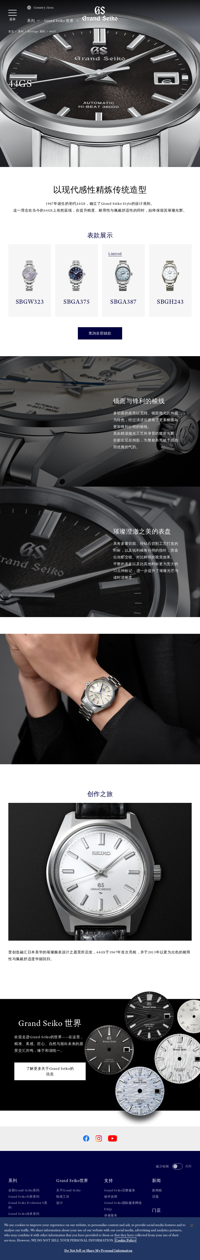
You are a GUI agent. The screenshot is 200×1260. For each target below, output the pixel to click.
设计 (59, 1203)
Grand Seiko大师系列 (24, 1197)
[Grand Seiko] (99, 13)
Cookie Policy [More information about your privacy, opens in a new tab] (125, 1241)
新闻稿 (157, 1190)
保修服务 (110, 1215)
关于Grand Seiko (68, 1190)
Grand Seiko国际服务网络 (123, 1203)
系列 (33, 21)
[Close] (191, 1226)
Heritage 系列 (36, 31)
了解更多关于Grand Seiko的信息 (50, 1071)
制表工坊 (63, 1197)
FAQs (108, 1209)
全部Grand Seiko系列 (24, 1190)
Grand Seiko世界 (72, 1180)
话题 (155, 1197)
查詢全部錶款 (100, 333)
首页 (11, 31)
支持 (108, 1180)
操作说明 (110, 1197)
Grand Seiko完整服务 (119, 1190)
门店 (156, 1210)
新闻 (156, 1180)
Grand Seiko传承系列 (24, 1214)
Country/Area (40, 7)
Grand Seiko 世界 (61, 21)
